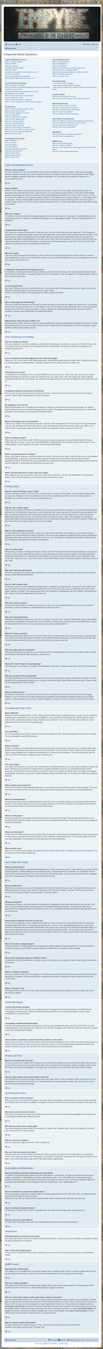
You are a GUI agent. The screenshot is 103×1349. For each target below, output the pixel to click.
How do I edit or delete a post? (15, 111)
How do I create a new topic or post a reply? (19, 109)
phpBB (42, 412)
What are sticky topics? (12, 153)
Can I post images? (11, 147)
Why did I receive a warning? (14, 125)
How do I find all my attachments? (63, 136)
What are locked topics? (13, 155)
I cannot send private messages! (63, 83)
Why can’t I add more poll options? (16, 117)
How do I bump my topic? (13, 133)
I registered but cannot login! (14, 68)
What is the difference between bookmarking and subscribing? (72, 121)
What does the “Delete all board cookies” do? (20, 78)
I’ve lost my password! (12, 74)
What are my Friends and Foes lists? (64, 96)
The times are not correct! (13, 89)
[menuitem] (18, 44)
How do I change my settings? (15, 85)
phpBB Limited (65, 1271)
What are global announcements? (16, 149)
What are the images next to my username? (19, 95)
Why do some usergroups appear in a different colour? (70, 72)
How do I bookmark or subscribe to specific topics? (69, 123)
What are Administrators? (60, 62)
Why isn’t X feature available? (62, 145)
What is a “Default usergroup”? (62, 74)
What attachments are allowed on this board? (67, 134)
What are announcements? (14, 151)
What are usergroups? (59, 66)
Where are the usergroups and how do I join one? (68, 68)
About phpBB (66, 1274)
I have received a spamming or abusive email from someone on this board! (74, 88)
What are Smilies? (11, 145)
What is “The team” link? (60, 76)
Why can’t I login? (11, 70)
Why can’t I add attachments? (15, 123)
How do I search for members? (62, 112)
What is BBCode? (11, 140)
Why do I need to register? (13, 62)
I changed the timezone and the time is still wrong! (21, 91)
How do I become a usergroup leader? (65, 70)
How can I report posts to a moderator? (18, 127)
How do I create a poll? (12, 115)
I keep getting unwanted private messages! (66, 85)
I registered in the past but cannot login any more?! (21, 72)
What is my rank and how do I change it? (18, 99)
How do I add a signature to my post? (17, 113)
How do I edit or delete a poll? (15, 119)
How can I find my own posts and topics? (65, 114)
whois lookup (61, 1302)
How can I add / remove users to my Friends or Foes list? (71, 98)
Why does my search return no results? (65, 107)
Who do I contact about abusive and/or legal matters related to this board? (74, 148)
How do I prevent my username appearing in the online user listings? (27, 87)
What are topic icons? (12, 157)
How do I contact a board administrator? (65, 151)
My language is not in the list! (14, 93)
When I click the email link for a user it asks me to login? (23, 102)
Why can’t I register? (12, 66)
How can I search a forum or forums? (64, 105)
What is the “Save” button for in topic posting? (20, 129)
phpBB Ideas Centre (12, 1288)
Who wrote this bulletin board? (62, 143)
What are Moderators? (59, 64)
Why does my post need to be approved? (18, 131)
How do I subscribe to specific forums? (65, 125)
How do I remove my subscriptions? (64, 127)
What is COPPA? (10, 64)
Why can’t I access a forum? (14, 121)
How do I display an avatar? (14, 97)
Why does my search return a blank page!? (66, 109)
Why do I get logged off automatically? (17, 76)
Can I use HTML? (11, 142)
